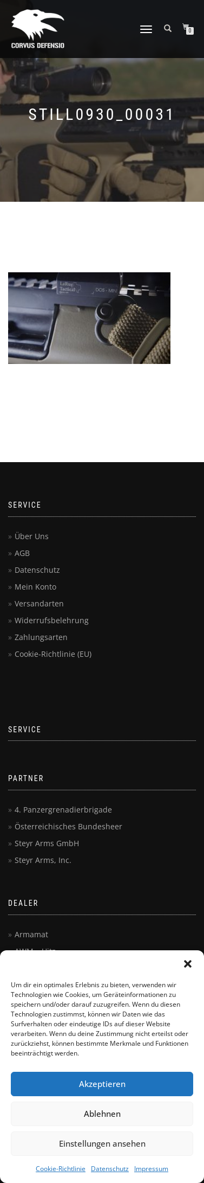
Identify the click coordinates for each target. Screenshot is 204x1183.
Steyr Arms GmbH (47, 843)
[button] (187, 963)
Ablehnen (102, 1113)
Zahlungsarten (41, 637)
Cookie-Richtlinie (60, 1168)
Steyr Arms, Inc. (43, 860)
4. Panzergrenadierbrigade (63, 809)
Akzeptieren (102, 1083)
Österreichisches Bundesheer (68, 826)
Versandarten (39, 603)
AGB (22, 553)
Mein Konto (35, 586)
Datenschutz (110, 1168)
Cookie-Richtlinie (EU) (53, 654)
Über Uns (32, 536)
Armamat (31, 934)
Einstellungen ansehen (102, 1143)
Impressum (151, 1168)
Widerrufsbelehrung (52, 620)
